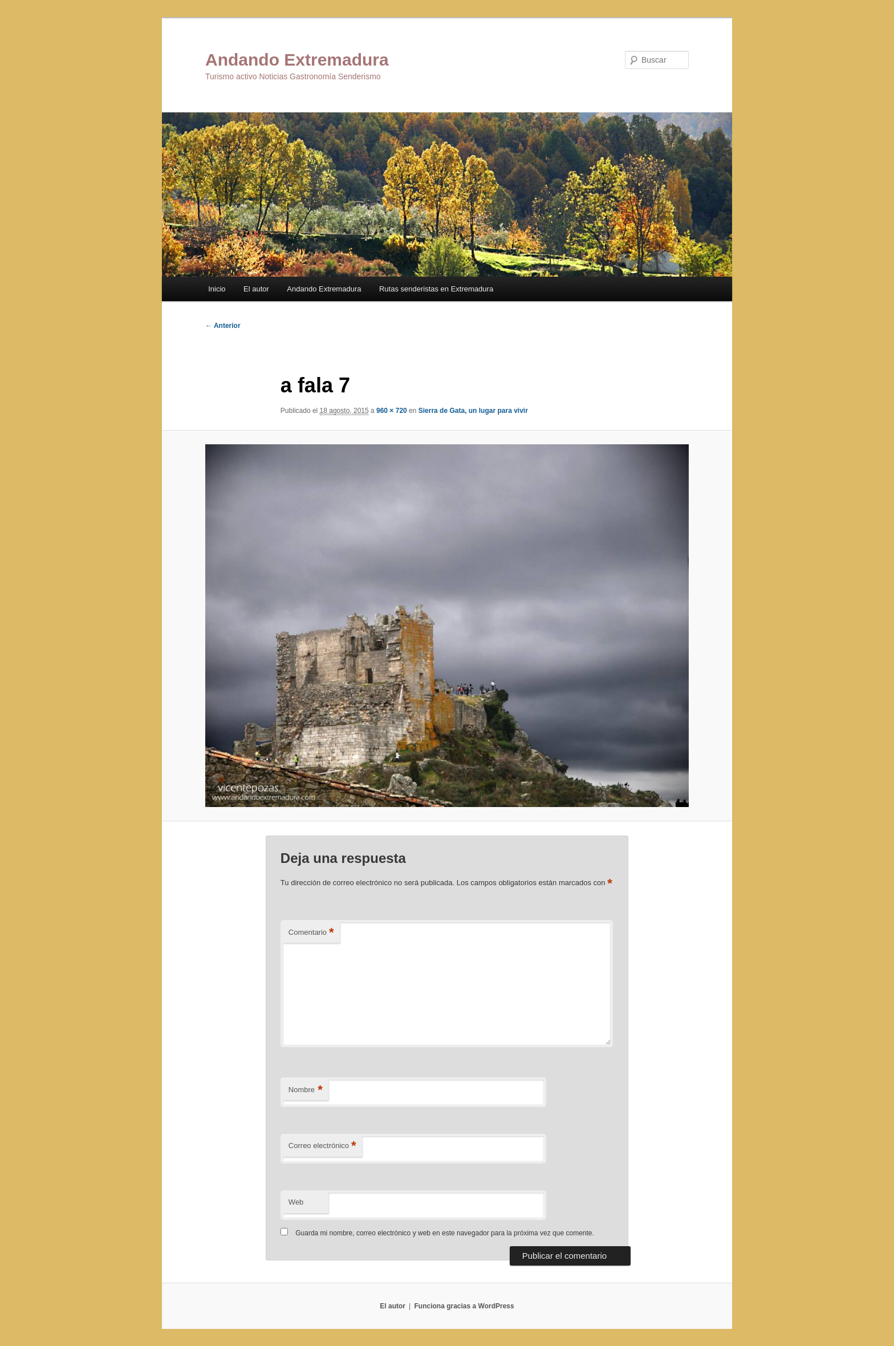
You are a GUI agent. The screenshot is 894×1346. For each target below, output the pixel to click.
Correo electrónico (322, 1146)
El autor (256, 289)
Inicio (216, 289)
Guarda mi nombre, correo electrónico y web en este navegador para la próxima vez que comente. (444, 1233)
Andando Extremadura (297, 59)
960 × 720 (391, 411)
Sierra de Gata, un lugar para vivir (473, 411)
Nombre (305, 1090)
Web (296, 1202)
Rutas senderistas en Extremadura (436, 289)
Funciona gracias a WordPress (464, 1306)
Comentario (311, 933)
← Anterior (223, 326)
